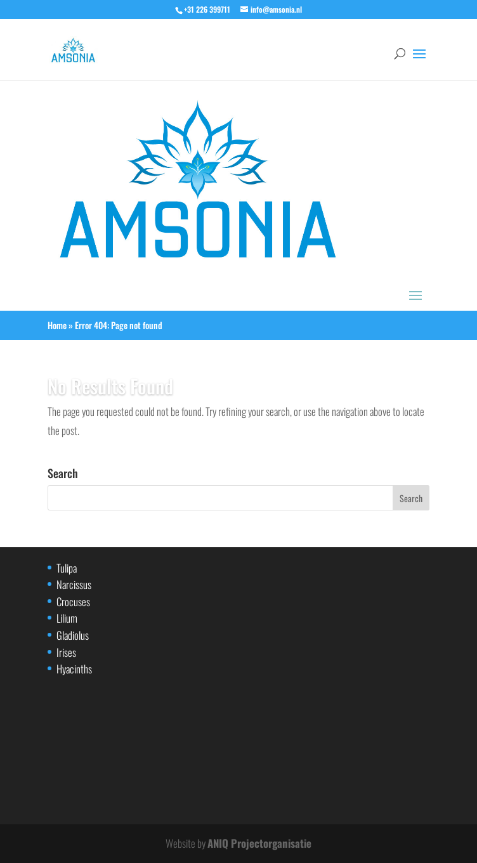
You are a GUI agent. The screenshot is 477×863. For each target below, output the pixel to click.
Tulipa (66, 568)
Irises (66, 652)
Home (57, 325)
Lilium (66, 618)
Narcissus (73, 584)
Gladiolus (72, 635)
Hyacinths (74, 669)
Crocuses (73, 601)
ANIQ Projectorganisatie (259, 843)
